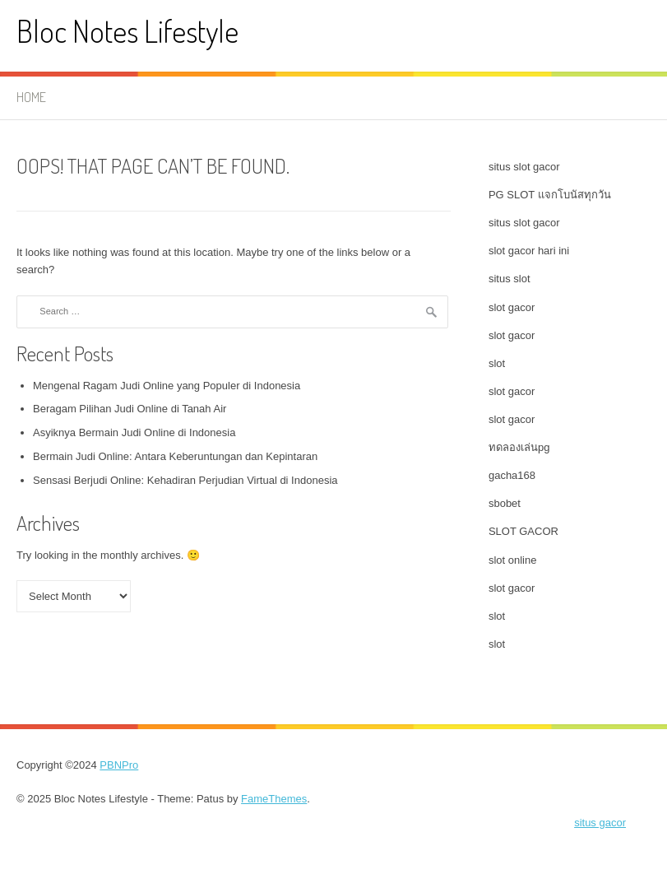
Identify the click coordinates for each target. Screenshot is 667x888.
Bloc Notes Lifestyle (127, 31)
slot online (513, 560)
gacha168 (512, 475)
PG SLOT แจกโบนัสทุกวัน (550, 194)
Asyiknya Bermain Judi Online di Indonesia (134, 432)
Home (31, 97)
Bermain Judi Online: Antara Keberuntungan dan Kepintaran (175, 456)
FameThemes (274, 799)
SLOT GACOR (523, 531)
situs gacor (600, 822)
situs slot (509, 278)
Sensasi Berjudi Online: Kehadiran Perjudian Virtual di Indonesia (185, 480)
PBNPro (119, 765)
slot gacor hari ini (529, 250)
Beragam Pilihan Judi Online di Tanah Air (129, 408)
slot (497, 363)
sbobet (505, 503)
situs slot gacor (524, 166)
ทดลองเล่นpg (519, 447)
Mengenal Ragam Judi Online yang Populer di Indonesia (166, 385)
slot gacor (512, 307)
